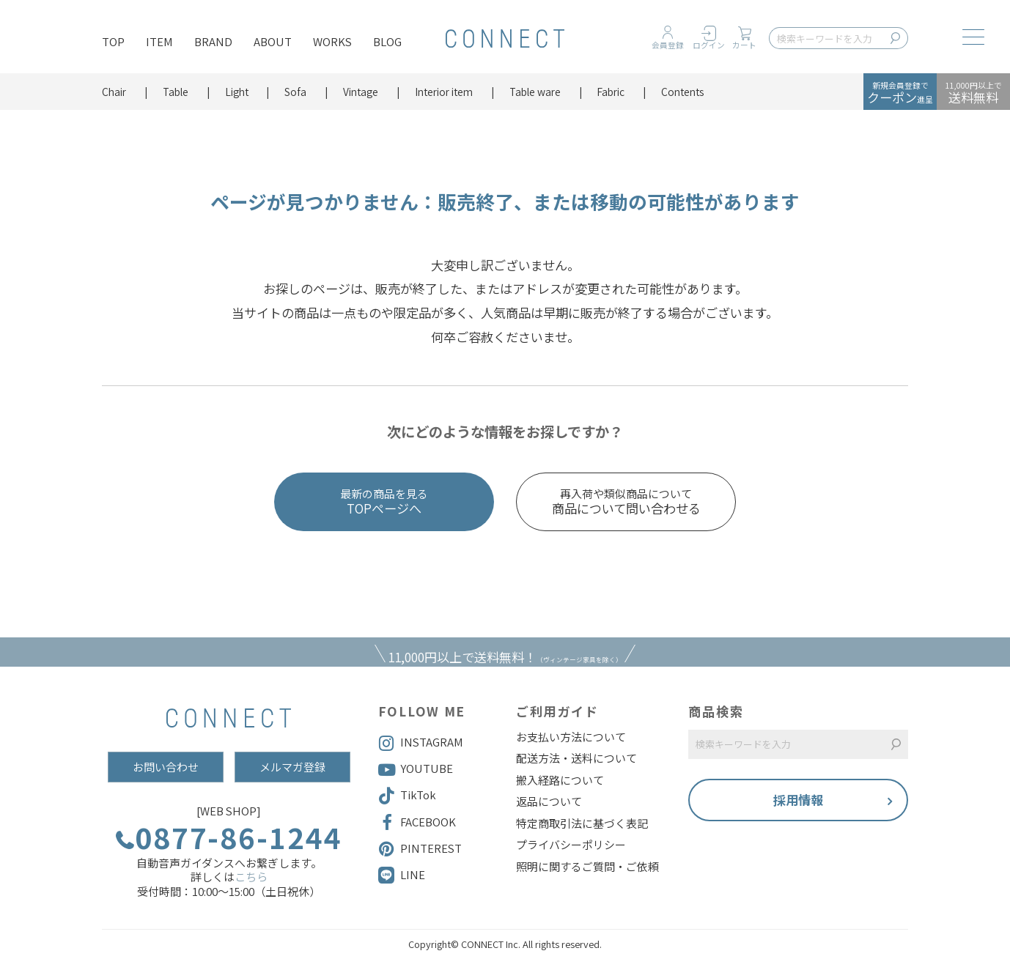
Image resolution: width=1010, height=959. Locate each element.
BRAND (213, 41)
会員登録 (668, 45)
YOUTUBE (415, 769)
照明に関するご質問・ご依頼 (587, 866)
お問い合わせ (166, 766)
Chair (114, 91)
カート (744, 45)
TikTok (407, 795)
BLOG (387, 41)
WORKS (332, 41)
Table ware (535, 91)
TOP (113, 41)
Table (175, 91)
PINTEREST (420, 849)
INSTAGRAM (420, 743)
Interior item (444, 91)
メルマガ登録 (292, 766)
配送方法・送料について (576, 758)
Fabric (610, 91)
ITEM (159, 41)
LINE (412, 874)
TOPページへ (384, 502)
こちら (251, 876)
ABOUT (273, 41)
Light (236, 91)
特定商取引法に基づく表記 (582, 823)
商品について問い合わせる (626, 502)
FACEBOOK (417, 823)
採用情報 (798, 799)
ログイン (709, 45)
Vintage (360, 91)
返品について (549, 801)
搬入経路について (560, 780)
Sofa (295, 91)
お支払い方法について (571, 737)
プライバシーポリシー (571, 844)
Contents (682, 91)
